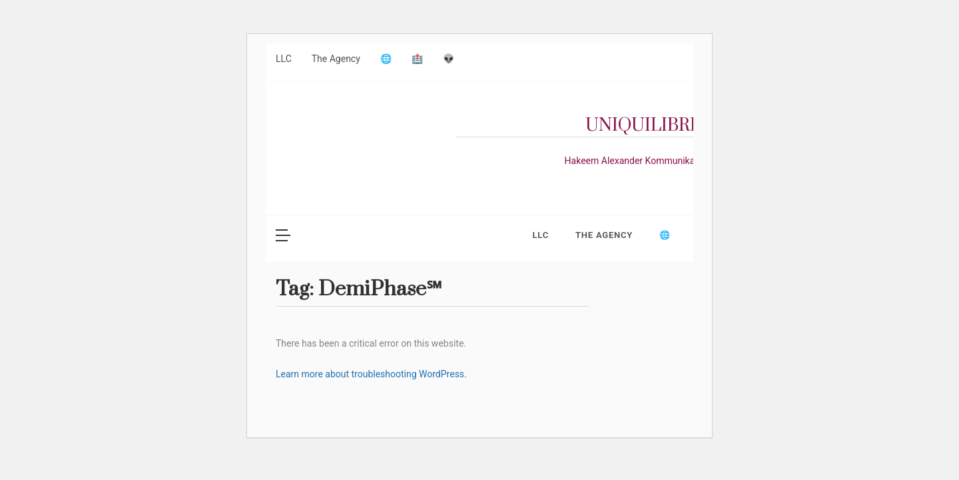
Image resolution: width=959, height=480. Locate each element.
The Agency (336, 58)
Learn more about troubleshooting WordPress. (371, 374)
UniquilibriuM (655, 126)
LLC (284, 58)
